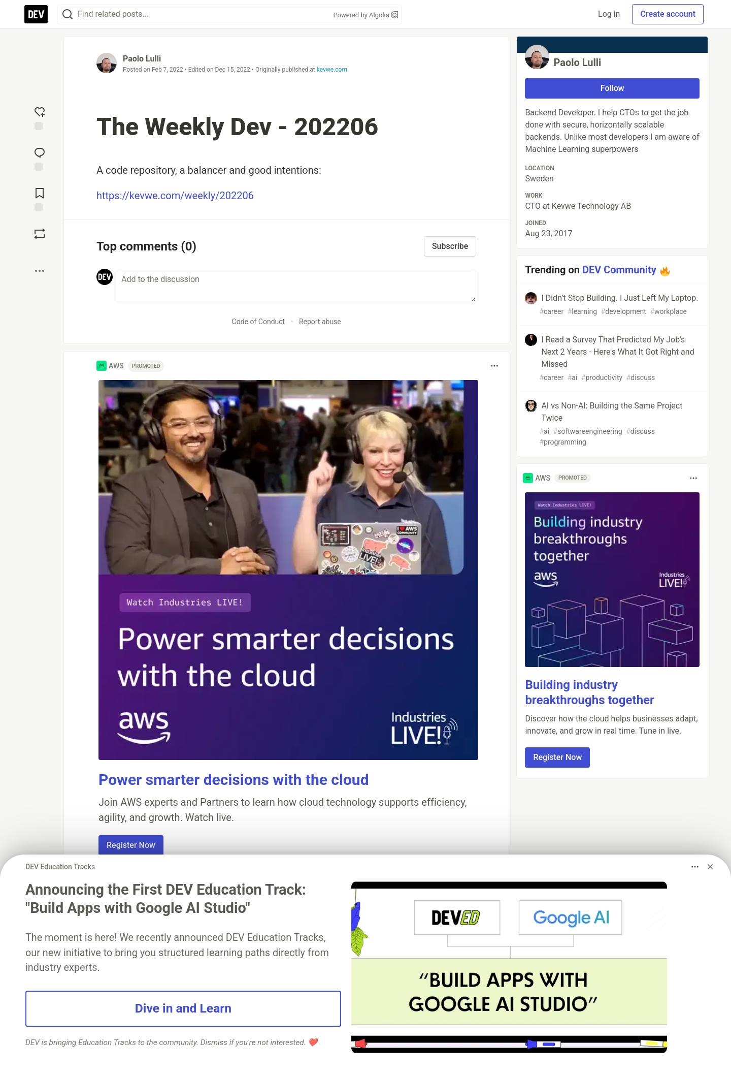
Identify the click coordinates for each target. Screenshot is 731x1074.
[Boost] (39, 233)
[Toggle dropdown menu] (494, 366)
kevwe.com (332, 69)
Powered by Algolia (365, 15)
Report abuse (320, 322)
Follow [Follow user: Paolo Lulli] (612, 88)
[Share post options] (39, 271)
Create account (667, 14)
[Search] (67, 14)
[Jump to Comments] (39, 158)
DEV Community (619, 270)
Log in (609, 14)
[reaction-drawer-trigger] (39, 117)
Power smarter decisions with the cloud (233, 779)
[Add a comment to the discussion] (296, 285)
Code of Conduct (258, 322)
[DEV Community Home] (36, 14)
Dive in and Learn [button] (183, 1008)
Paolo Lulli (142, 59)
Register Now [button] (131, 845)
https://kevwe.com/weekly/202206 (175, 195)
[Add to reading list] (39, 198)
